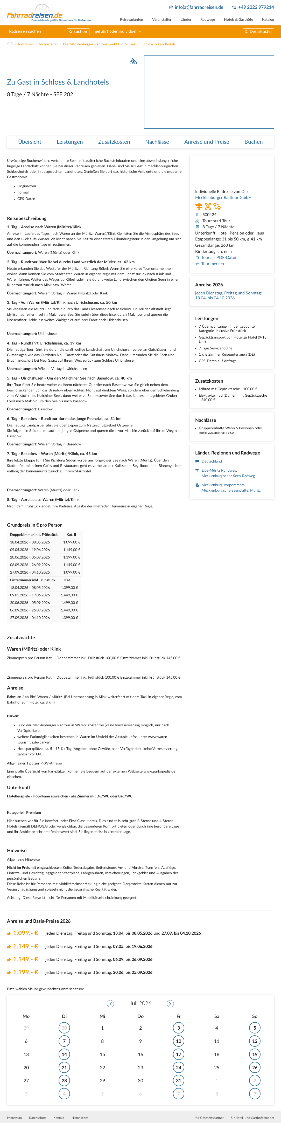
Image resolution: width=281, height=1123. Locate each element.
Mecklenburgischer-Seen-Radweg (228, 476)
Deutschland (212, 462)
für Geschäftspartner (209, 1117)
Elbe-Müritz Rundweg (219, 471)
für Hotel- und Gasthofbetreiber (252, 1117)
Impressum (14, 1117)
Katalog (268, 20)
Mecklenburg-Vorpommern (223, 485)
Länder (185, 20)
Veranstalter (161, 20)
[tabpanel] (209, 92)
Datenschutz (37, 1117)
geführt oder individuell (116, 31)
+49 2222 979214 (256, 7)
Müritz (255, 491)
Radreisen (26, 44)
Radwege (207, 20)
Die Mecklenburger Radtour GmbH (91, 44)
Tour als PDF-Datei (215, 258)
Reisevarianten (131, 20)
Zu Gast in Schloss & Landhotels (149, 44)
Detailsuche (261, 32)
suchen (80, 32)
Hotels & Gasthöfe (238, 20)
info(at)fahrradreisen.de (199, 7)
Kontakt (58, 1117)
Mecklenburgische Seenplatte (225, 491)
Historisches (80, 1117)
